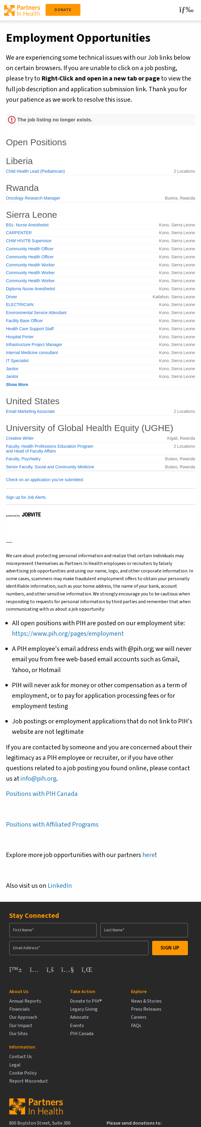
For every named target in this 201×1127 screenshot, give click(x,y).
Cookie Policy (160, 1017)
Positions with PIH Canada (42, 794)
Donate (62, 10)
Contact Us (157, 1001)
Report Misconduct (165, 1026)
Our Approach (23, 1017)
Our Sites (18, 1034)
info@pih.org (38, 778)
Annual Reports (25, 1001)
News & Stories (116, 1001)
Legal (152, 1009)
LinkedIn (60, 885)
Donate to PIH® (71, 1001)
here (148, 855)
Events (62, 1026)
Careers (108, 1017)
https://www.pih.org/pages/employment (68, 633)
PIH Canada (66, 1034)
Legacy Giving (68, 1009)
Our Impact (20, 1026)
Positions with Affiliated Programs (52, 824)
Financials (19, 1009)
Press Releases (116, 1009)
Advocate (64, 1017)
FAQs (106, 1026)
